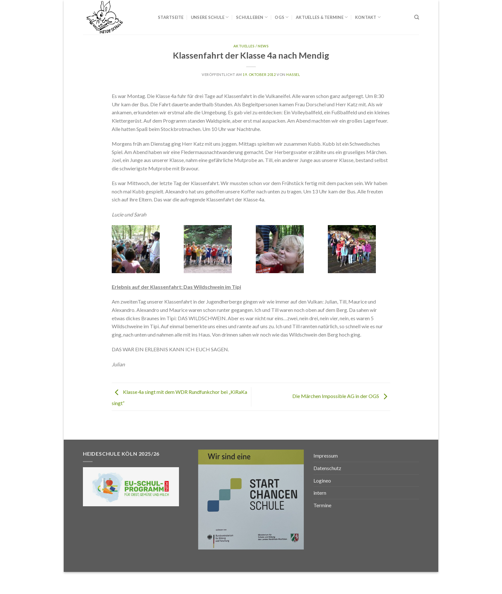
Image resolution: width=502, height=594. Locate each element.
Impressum (325, 455)
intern (319, 493)
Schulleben (252, 17)
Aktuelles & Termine (322, 17)
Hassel (293, 74)
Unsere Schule (210, 17)
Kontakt (368, 17)
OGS (281, 17)
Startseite (171, 17)
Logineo (322, 480)
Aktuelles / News (251, 46)
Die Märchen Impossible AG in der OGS (341, 396)
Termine (322, 505)
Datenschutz (327, 468)
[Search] (416, 17)
